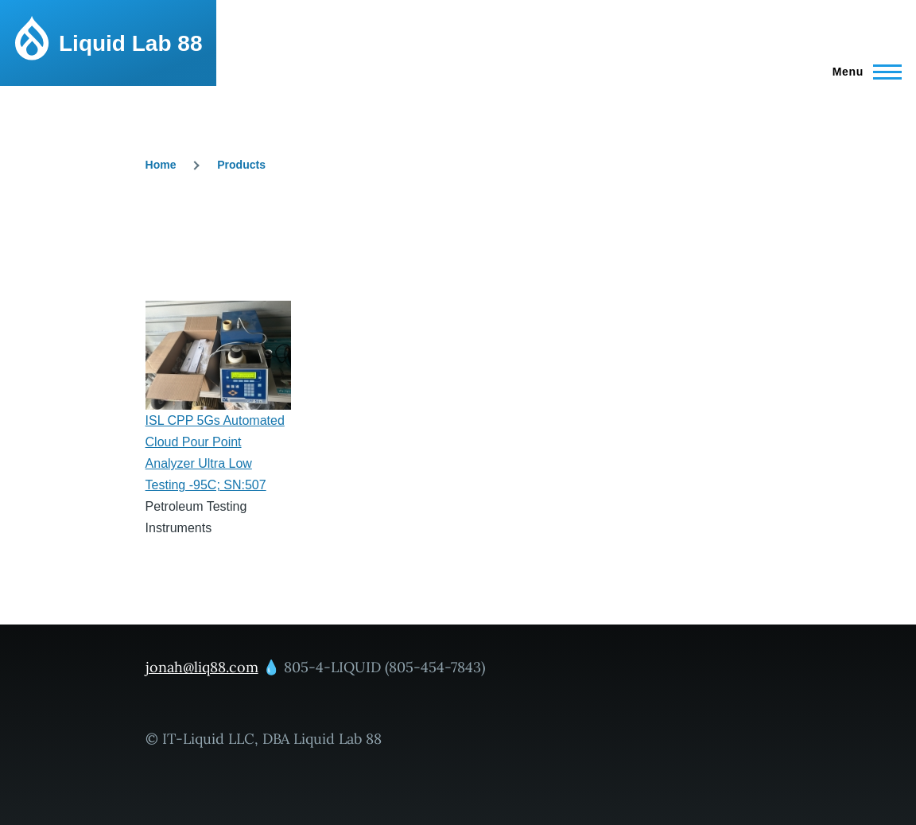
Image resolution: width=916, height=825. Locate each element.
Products (241, 164)
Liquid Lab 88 (130, 43)
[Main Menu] (862, 71)
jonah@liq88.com (202, 667)
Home (161, 164)
